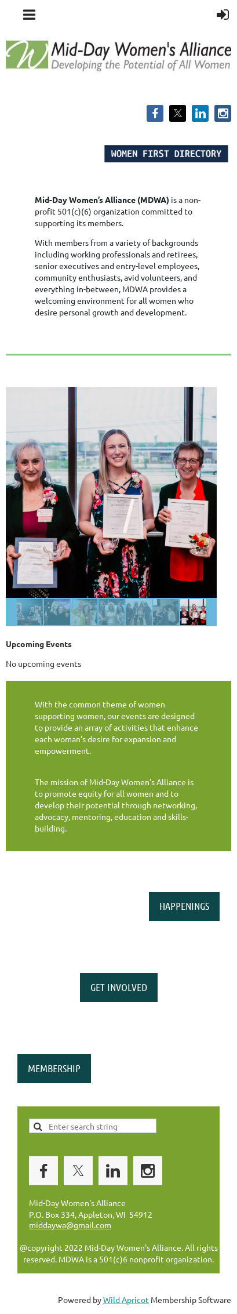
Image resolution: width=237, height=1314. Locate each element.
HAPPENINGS (184, 905)
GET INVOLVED (118, 987)
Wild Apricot (126, 1299)
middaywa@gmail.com (70, 1224)
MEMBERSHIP (54, 1068)
